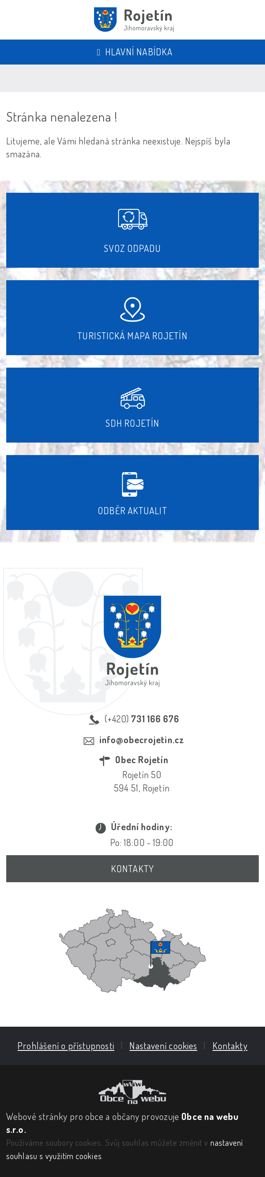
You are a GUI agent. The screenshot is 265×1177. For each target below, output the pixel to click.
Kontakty (132, 868)
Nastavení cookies (163, 1045)
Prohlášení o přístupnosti (65, 1045)
